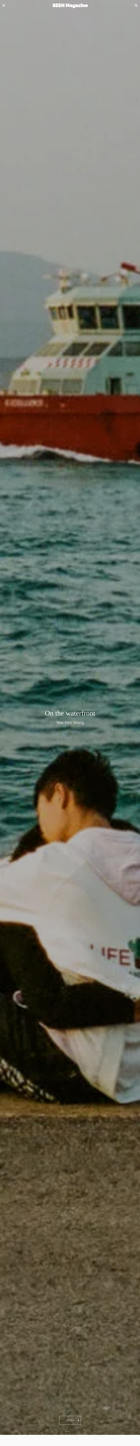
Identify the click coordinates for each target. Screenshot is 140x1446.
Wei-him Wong (70, 722)
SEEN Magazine (70, 5)
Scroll (72, 1420)
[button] (4, 5)
